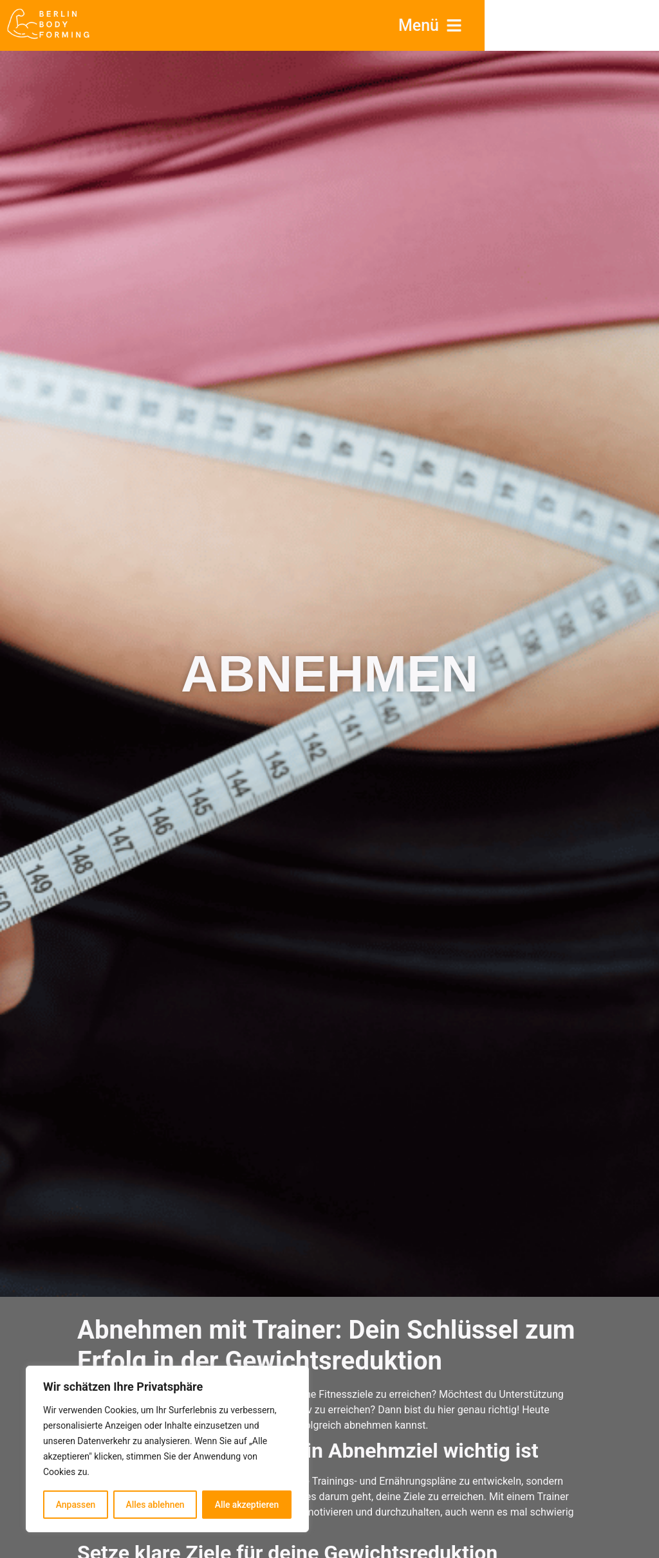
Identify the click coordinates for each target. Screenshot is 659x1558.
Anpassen (75, 1504)
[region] (167, 1449)
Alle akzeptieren (246, 1504)
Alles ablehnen (155, 1504)
